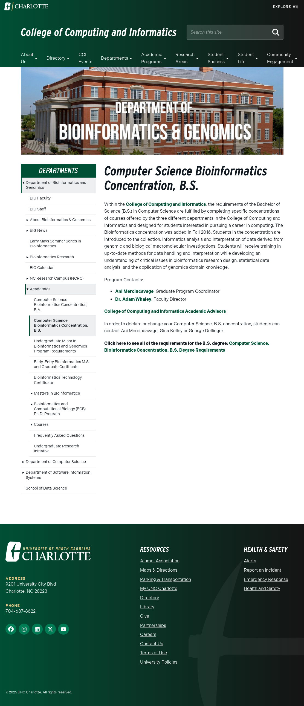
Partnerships (153, 625)
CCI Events (85, 58)
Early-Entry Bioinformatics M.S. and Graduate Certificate (62, 364)
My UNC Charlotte (158, 588)
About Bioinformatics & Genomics (60, 220)
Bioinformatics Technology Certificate (58, 380)
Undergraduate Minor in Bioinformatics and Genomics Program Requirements (60, 346)
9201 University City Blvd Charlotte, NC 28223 (30, 587)
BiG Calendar (42, 267)
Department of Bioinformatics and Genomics (56, 185)
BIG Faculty (40, 198)
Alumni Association (159, 560)
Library (147, 606)
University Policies (158, 662)
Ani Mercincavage (134, 291)
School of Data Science (46, 488)
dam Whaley (138, 299)
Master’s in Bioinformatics (57, 393)
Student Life (246, 58)
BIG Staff (38, 209)
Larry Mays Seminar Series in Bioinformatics (55, 243)
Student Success (216, 58)
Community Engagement (280, 58)
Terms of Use (153, 652)
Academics (40, 289)
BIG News (38, 230)
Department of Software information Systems (58, 475)
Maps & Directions (158, 570)
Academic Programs (151, 58)
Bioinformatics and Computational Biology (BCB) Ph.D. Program (60, 409)
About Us (27, 58)
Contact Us (151, 643)
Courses (41, 424)
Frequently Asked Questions (59, 435)
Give (144, 616)
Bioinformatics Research (52, 257)
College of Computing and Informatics (166, 204)
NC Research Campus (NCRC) (56, 278)
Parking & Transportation (165, 579)
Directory (56, 58)
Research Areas (185, 58)
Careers (148, 634)
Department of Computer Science (56, 461)
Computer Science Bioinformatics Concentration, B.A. (60, 304)
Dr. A (120, 299)
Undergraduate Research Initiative (56, 448)
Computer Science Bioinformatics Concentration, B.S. (61, 325)
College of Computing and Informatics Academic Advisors (165, 311)
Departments (114, 58)
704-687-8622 (20, 611)
